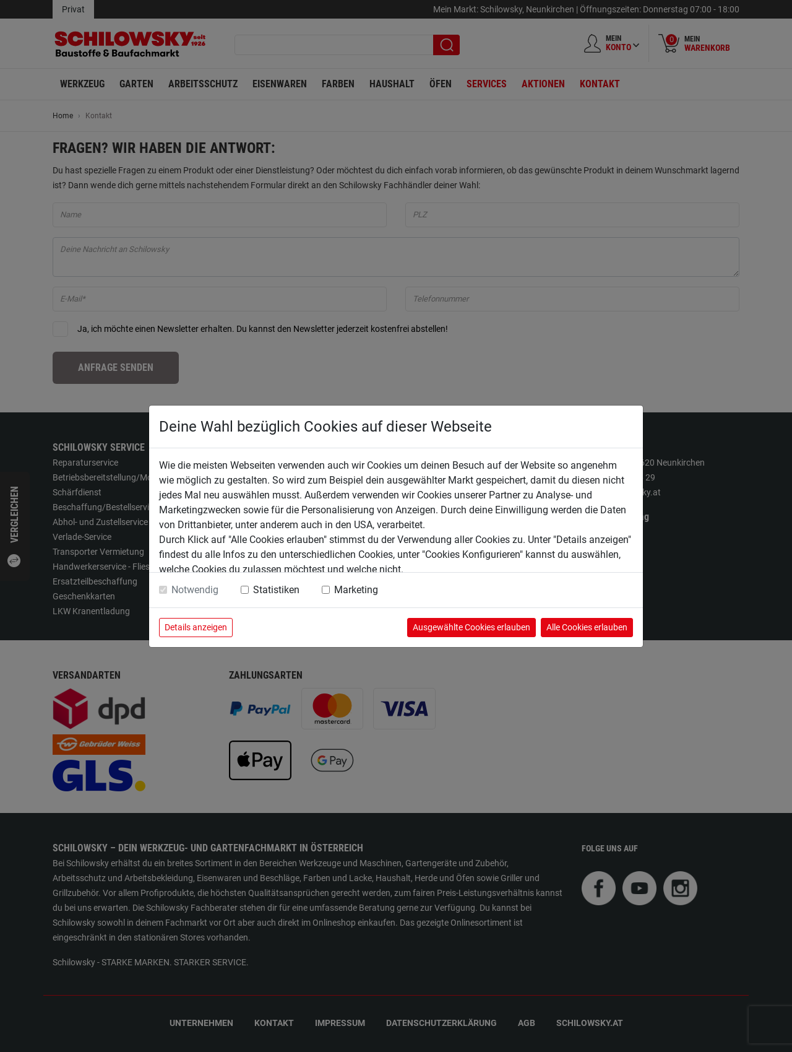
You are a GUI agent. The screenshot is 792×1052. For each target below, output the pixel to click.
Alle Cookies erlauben (586, 627)
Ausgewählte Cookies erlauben (471, 627)
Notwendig (194, 590)
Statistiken (276, 590)
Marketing (356, 590)
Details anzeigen (196, 627)
